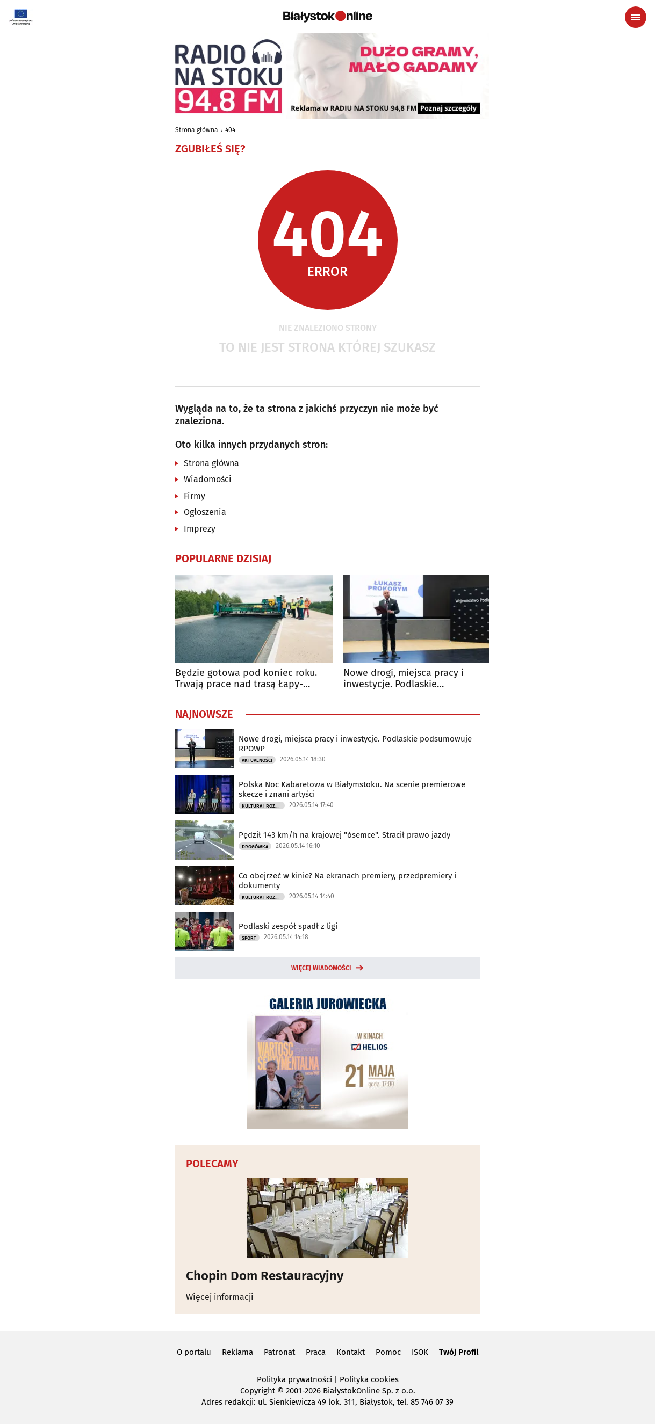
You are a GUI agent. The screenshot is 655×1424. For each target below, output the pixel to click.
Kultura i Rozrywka (263, 806)
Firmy (194, 496)
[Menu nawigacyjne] (635, 17)
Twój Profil (458, 1352)
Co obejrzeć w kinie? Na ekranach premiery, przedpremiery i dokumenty (347, 880)
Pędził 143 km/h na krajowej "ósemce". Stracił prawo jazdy (344, 835)
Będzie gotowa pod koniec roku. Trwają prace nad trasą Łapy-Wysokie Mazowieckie (246, 679)
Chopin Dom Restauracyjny (264, 1276)
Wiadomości (208, 479)
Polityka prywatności (294, 1379)
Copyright (257, 1391)
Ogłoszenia (205, 512)
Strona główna (196, 130)
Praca (316, 1352)
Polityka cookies (369, 1379)
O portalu (194, 1352)
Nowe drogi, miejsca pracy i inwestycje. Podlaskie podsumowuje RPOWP (403, 679)
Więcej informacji (220, 1297)
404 (230, 130)
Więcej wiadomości (321, 968)
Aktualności (257, 760)
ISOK (420, 1352)
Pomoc (388, 1352)
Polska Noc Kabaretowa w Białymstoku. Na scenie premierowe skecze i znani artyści (352, 789)
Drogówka (255, 846)
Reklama (237, 1352)
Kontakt (350, 1352)
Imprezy (199, 529)
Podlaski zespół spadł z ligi (288, 926)
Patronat (279, 1352)
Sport (249, 938)
